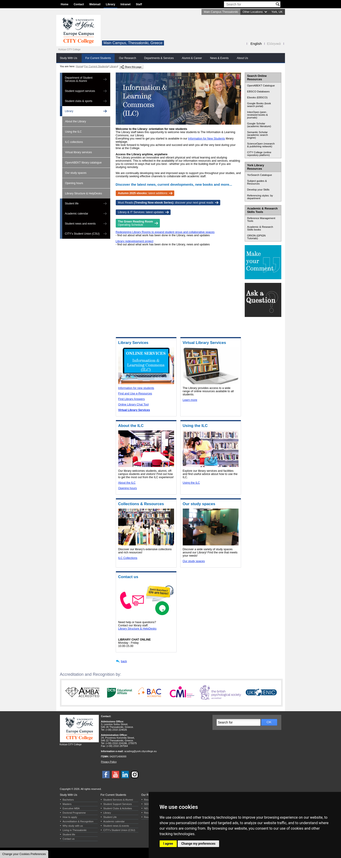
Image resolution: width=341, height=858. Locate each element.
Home (64, 4)
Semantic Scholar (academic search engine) (257, 135)
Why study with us (73, 825)
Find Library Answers (131, 399)
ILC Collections (127, 558)
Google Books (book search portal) (259, 104)
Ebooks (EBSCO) (257, 97)
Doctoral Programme (74, 812)
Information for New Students (206, 138)
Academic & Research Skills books (260, 228)
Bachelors (68, 799)
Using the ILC (73, 131)
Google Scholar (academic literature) (259, 125)
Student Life (110, 817)
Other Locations (253, 11)
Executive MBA (71, 808)
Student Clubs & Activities (117, 808)
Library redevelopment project (134, 241)
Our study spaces (75, 172)
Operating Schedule (135, 223)
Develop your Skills (258, 189)
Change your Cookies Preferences (24, 854)
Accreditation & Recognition (78, 821)
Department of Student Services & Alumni (79, 79)
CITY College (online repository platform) (259, 153)
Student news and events (80, 223)
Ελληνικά (274, 44)
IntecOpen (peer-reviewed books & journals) (257, 115)
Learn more (190, 400)
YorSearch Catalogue (259, 175)
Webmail (94, 4)
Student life (72, 203)
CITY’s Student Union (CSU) (82, 233)
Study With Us (68, 58)
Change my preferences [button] (198, 843)
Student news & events (116, 825)
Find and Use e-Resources (135, 393)
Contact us (69, 838)
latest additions (142, 193)
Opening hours (74, 183)
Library (110, 4)
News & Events (219, 58)
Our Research (127, 58)
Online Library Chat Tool (133, 404)
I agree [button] (168, 843)
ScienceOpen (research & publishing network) (261, 145)
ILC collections (74, 142)
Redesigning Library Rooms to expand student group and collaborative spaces (165, 232)
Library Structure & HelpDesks (83, 193)
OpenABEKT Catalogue (261, 85)
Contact (79, 4)
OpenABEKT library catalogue (83, 162)
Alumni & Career (192, 58)
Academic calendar (76, 213)
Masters (67, 804)
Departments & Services (159, 58)
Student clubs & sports (78, 101)
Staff (139, 4)
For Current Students (98, 58)
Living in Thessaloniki (74, 830)
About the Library (75, 121)
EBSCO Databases (258, 91)
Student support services (80, 91)
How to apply (70, 817)
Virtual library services (78, 152)
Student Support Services (117, 804)
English (256, 44)
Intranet (126, 4)
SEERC (148, 804)
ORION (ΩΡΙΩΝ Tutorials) (256, 237)
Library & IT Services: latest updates (141, 212)
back (124, 661)
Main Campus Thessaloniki (221, 11)
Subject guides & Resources (257, 182)
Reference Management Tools (261, 219)
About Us (242, 58)
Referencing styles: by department (260, 197)
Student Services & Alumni (118, 799)
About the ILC (127, 482)
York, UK (277, 11)
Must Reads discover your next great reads (165, 202)
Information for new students (136, 388)
